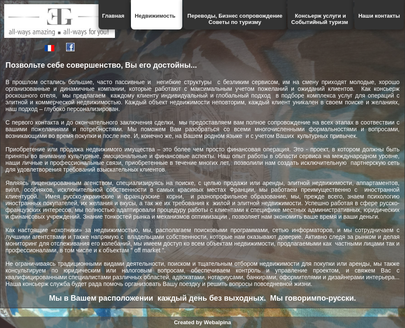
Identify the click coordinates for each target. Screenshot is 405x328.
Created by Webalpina (202, 322)
